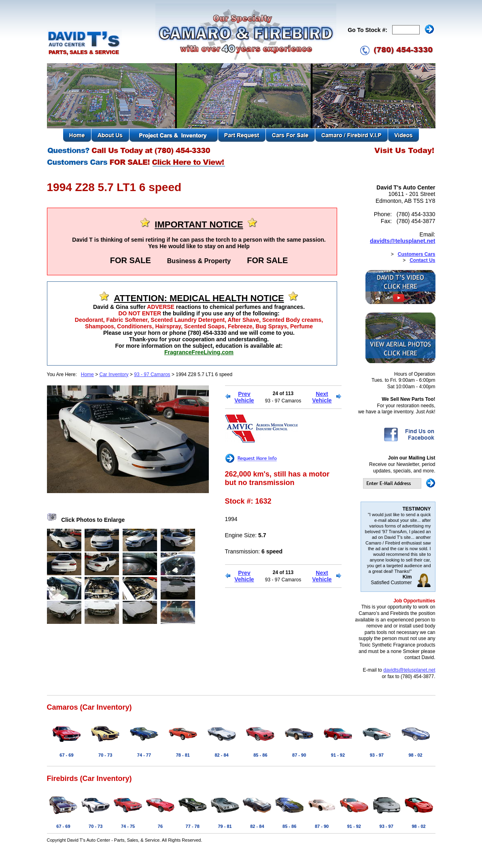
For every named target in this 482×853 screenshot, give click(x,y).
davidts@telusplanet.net (402, 241)
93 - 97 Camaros (152, 374)
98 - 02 (415, 755)
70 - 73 (105, 755)
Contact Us (422, 260)
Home (87, 374)
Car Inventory (113, 374)
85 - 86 (260, 755)
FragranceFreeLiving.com (199, 352)
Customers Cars (416, 254)
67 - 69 (66, 755)
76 (160, 826)
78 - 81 (183, 755)
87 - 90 (299, 755)
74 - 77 (144, 755)
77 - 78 (193, 826)
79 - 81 (224, 826)
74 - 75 (128, 826)
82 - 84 (221, 755)
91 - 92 (338, 755)
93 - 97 (377, 755)
